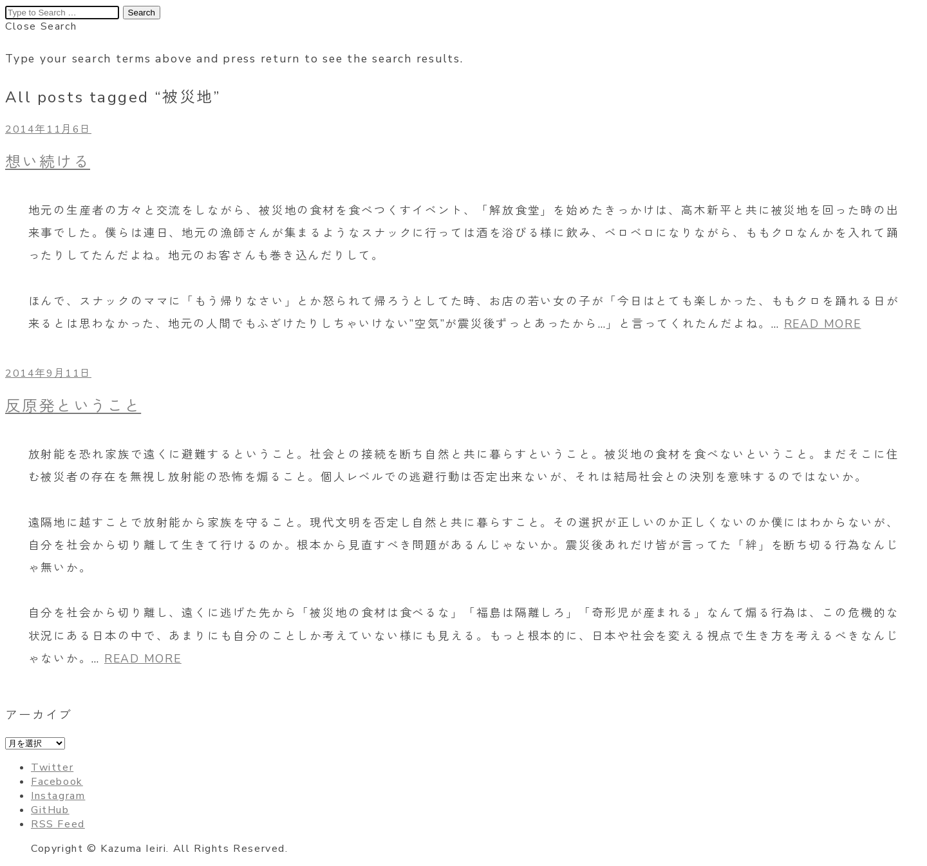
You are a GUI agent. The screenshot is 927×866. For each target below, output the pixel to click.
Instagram (58, 796)
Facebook (57, 782)
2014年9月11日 (48, 373)
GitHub (50, 810)
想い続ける (47, 162)
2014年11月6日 (48, 129)
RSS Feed (58, 824)
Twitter (52, 767)
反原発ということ (73, 406)
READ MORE (822, 324)
